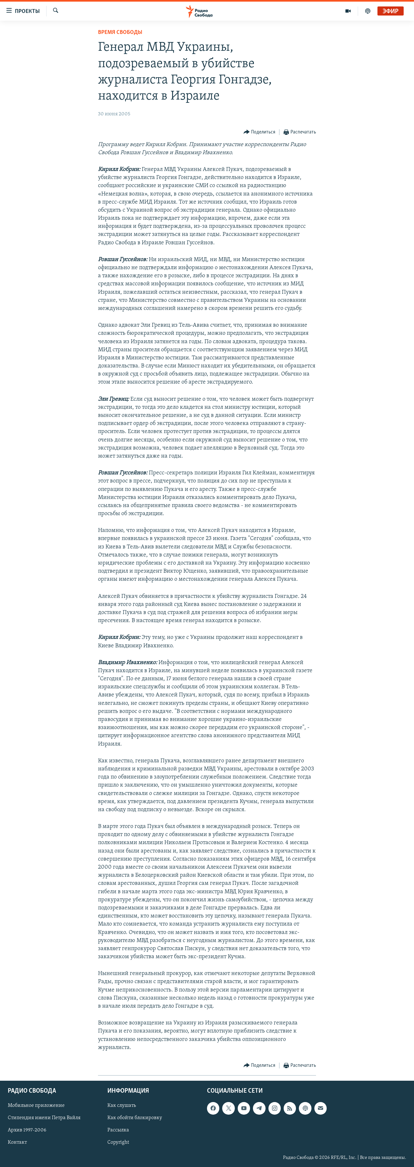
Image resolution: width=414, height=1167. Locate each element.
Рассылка (118, 1130)
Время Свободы (120, 32)
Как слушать (121, 1105)
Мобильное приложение (36, 1105)
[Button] (260, 132)
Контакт (17, 1142)
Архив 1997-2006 (27, 1130)
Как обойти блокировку (134, 1117)
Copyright (118, 1142)
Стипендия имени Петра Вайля (44, 1117)
